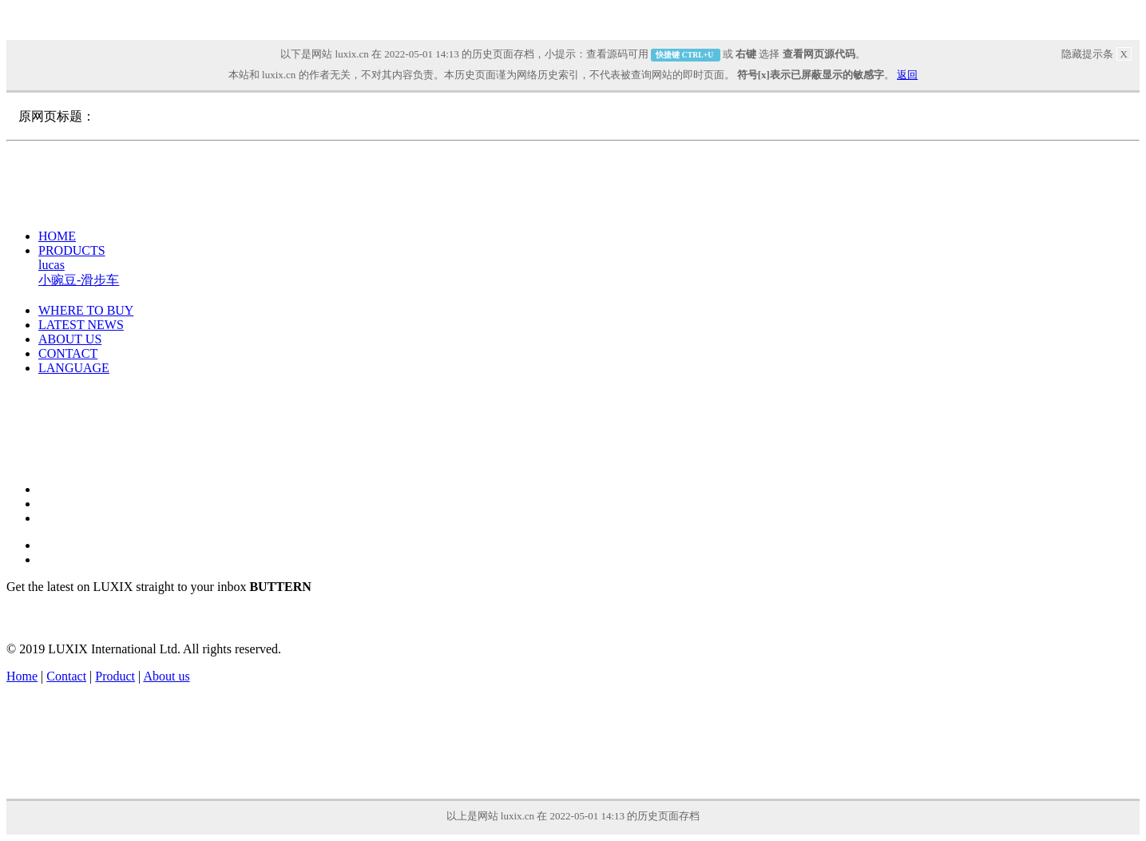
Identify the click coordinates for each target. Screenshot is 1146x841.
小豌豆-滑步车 (78, 280)
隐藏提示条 (1096, 54)
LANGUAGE (73, 368)
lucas (51, 265)
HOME (57, 236)
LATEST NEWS (81, 324)
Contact (66, 676)
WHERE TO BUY (85, 310)
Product (115, 676)
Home (22, 676)
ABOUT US (69, 339)
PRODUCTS (71, 250)
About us (166, 676)
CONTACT (67, 353)
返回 (907, 75)
